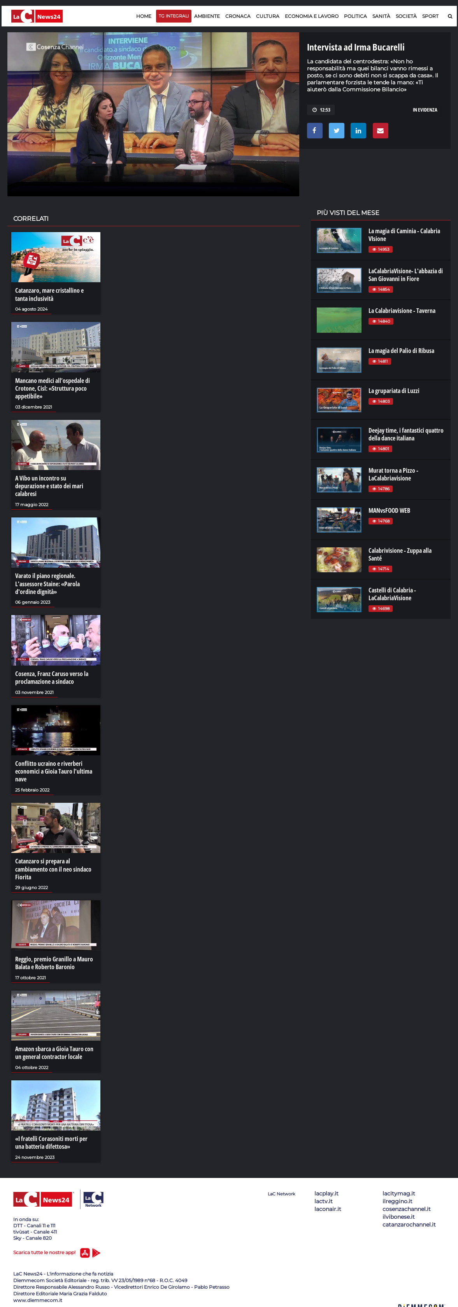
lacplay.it (326, 1189)
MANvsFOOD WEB (389, 510)
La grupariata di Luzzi (394, 390)
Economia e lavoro (312, 16)
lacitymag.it (399, 1189)
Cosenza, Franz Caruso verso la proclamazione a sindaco (51, 676)
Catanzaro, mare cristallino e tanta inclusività (49, 294)
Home (143, 16)
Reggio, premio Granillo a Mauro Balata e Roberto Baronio (54, 960)
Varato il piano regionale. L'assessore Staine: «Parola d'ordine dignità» (47, 582)
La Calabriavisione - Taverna (402, 310)
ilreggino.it (397, 1197)
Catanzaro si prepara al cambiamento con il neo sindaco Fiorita (53, 867)
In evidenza (425, 109)
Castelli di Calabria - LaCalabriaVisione (392, 594)
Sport (430, 16)
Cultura (267, 16)
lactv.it (323, 1197)
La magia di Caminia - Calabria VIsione (404, 235)
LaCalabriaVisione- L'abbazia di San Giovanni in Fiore (406, 275)
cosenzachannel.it (407, 1205)
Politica (355, 16)
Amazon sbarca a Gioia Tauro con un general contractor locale (54, 1049)
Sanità (381, 16)
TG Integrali (174, 16)
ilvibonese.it (399, 1213)
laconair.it (327, 1205)
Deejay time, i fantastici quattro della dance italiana (406, 434)
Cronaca (238, 16)
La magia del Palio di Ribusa (401, 350)
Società (406, 16)
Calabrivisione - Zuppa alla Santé (400, 554)
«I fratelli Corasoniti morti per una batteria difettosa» (51, 1139)
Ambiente (207, 16)
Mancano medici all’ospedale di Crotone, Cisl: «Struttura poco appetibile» (52, 388)
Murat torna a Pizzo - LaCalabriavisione (393, 474)
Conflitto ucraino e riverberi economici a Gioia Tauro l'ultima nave (53, 769)
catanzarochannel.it (409, 1221)
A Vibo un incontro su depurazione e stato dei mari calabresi (49, 485)
